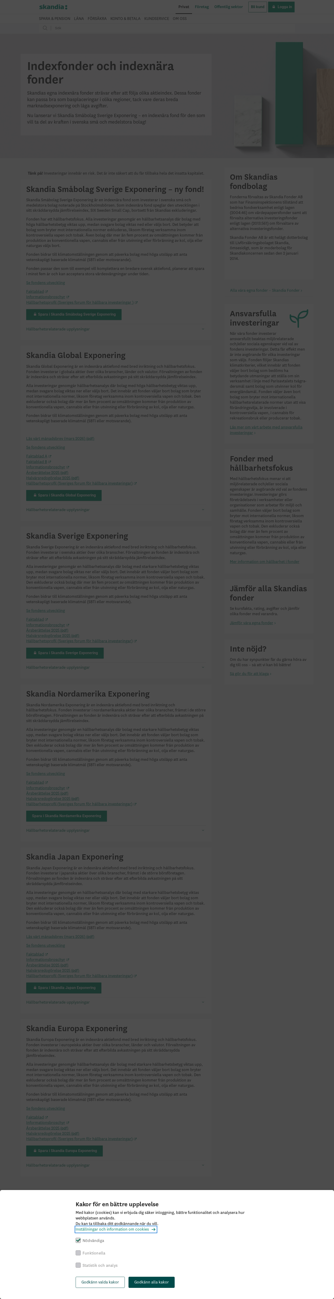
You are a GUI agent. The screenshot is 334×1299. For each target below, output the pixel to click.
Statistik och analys (100, 1266)
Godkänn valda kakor (100, 1282)
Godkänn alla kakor (151, 1282)
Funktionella (94, 1253)
